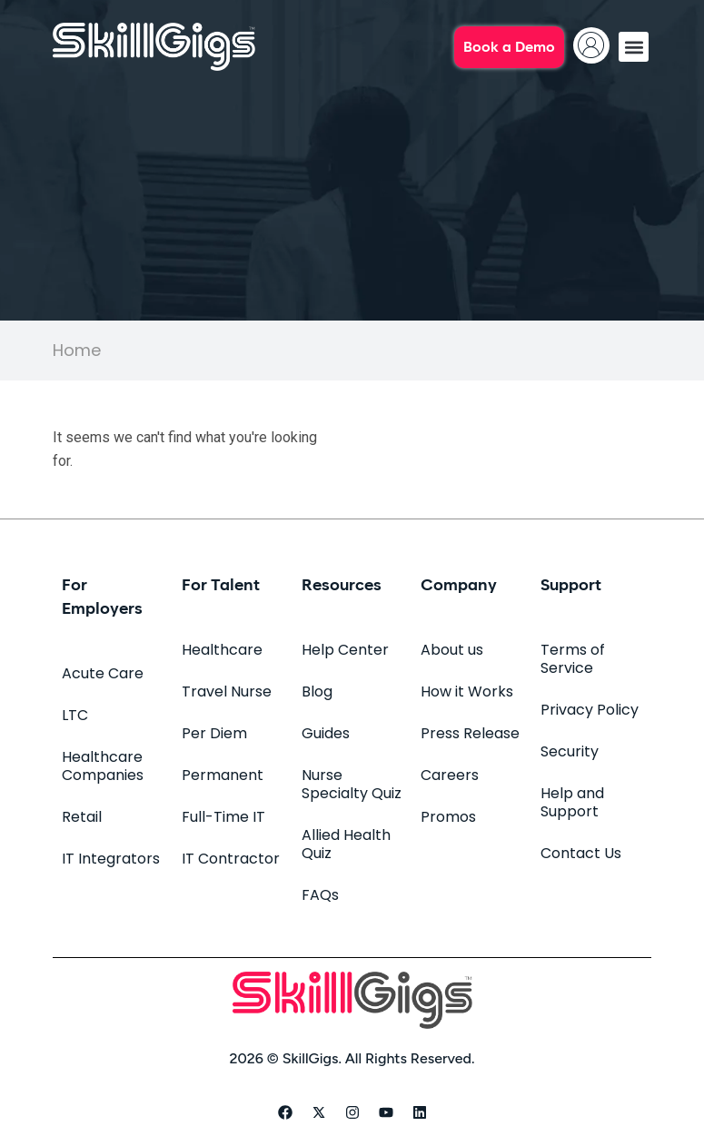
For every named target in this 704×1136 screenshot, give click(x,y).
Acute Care (103, 673)
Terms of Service (572, 658)
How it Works (467, 691)
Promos (448, 816)
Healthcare (222, 649)
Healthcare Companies (103, 765)
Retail (82, 816)
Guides (326, 733)
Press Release (470, 733)
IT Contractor (231, 858)
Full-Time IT (223, 816)
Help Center (345, 649)
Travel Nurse (227, 691)
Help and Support (572, 802)
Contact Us (580, 853)
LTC (75, 715)
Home (77, 350)
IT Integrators (111, 858)
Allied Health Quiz (346, 844)
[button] (634, 47)
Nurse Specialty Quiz (352, 784)
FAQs (320, 894)
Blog (317, 691)
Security (569, 751)
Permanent (222, 775)
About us (452, 649)
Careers (450, 775)
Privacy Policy (589, 709)
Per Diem (214, 733)
